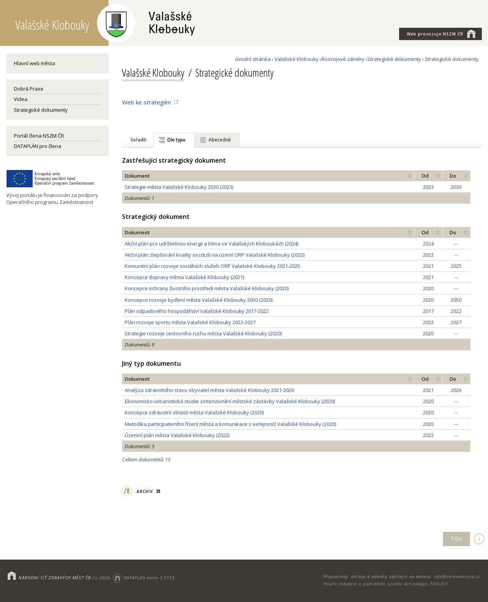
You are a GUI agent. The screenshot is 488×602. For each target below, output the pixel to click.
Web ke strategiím (146, 102)
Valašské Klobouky (296, 58)
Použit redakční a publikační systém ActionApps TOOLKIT (385, 584)
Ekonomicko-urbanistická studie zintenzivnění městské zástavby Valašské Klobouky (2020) (230, 401)
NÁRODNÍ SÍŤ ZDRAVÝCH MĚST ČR (54, 577)
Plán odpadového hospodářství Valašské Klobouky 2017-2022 (197, 311)
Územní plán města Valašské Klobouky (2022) (177, 435)
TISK (456, 538)
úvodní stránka (253, 58)
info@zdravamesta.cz (457, 576)
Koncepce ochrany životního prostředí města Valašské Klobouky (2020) (207, 288)
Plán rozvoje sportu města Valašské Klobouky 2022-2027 (190, 322)
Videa (20, 99)
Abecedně (220, 139)
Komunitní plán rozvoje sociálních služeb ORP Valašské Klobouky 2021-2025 (212, 265)
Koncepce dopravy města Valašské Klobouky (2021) (184, 277)
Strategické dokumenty (41, 109)
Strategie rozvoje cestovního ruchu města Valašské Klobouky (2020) (203, 333)
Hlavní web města (34, 63)
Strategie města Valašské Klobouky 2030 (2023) (179, 186)
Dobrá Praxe (28, 88)
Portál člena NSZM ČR (39, 135)
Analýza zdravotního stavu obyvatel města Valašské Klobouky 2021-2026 (209, 390)
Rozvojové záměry (342, 58)
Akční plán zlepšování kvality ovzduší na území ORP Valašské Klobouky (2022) (214, 254)
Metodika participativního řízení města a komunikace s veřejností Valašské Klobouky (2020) (230, 423)
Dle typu (176, 139)
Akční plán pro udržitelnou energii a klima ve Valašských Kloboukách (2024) (211, 243)
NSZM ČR (441, 33)
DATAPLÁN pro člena (37, 146)
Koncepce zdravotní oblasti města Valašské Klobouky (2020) (194, 412)
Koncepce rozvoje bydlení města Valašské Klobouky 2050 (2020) (198, 299)
